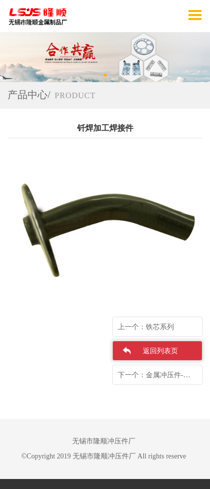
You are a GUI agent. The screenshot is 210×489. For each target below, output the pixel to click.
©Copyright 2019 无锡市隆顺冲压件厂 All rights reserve (103, 456)
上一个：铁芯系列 (146, 327)
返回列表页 (160, 351)
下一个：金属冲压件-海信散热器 (160, 375)
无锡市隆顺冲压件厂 (103, 441)
